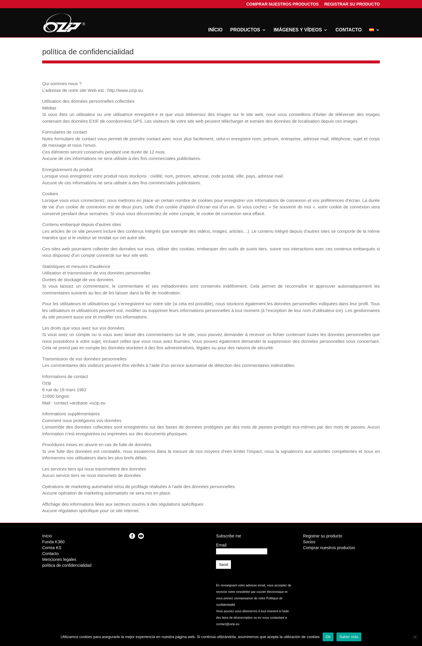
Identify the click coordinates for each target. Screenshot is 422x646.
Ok (328, 637)
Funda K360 (53, 541)
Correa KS (51, 547)
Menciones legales (59, 559)
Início (215, 30)
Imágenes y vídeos (298, 30)
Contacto (349, 30)
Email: (221, 545)
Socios (309, 541)
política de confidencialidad (66, 565)
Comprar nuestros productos (282, 4)
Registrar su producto (352, 4)
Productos (245, 30)
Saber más (348, 637)
